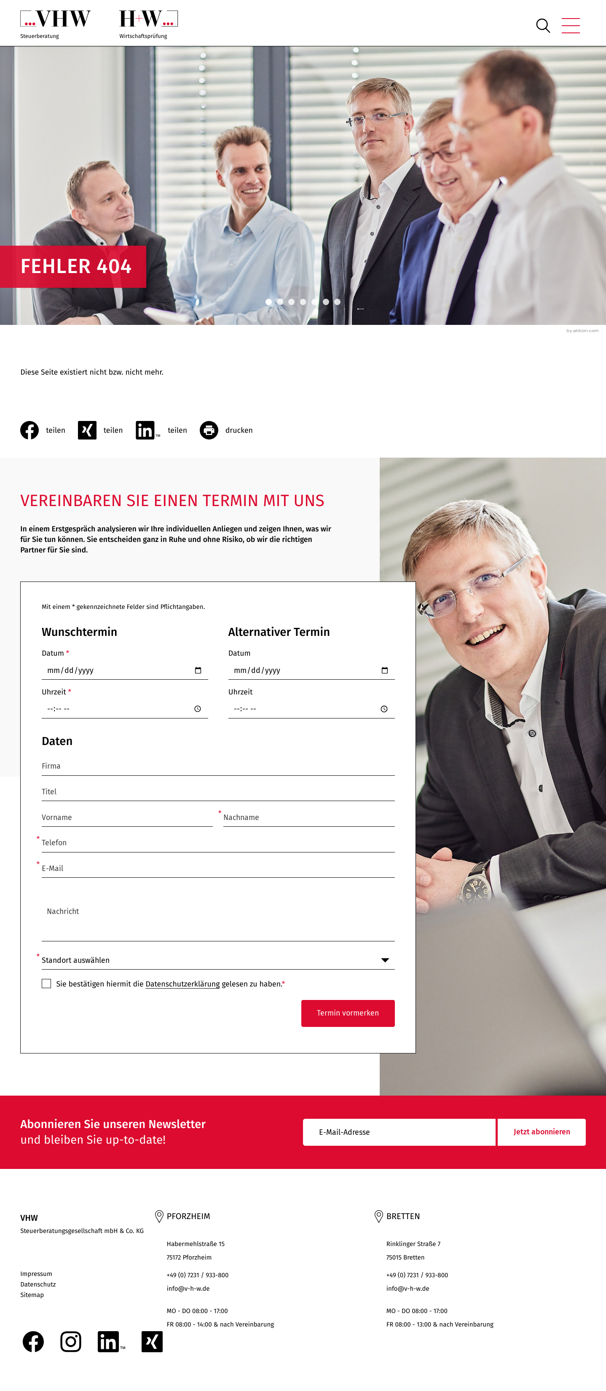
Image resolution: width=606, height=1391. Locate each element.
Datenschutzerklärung (182, 984)
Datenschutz (38, 1285)
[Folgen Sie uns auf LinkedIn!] (111, 1341)
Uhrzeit (56, 692)
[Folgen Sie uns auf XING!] (152, 1341)
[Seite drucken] (232, 430)
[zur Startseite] (55, 26)
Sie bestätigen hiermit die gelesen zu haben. (170, 984)
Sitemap (32, 1295)
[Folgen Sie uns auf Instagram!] (70, 1341)
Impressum (36, 1274)
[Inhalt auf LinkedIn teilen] (167, 430)
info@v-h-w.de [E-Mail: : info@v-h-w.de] (188, 1289)
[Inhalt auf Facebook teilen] (49, 430)
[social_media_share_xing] (107, 430)
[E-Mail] (399, 1132)
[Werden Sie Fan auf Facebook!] (33, 1341)
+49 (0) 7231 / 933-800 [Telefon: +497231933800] (198, 1275)
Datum (55, 653)
